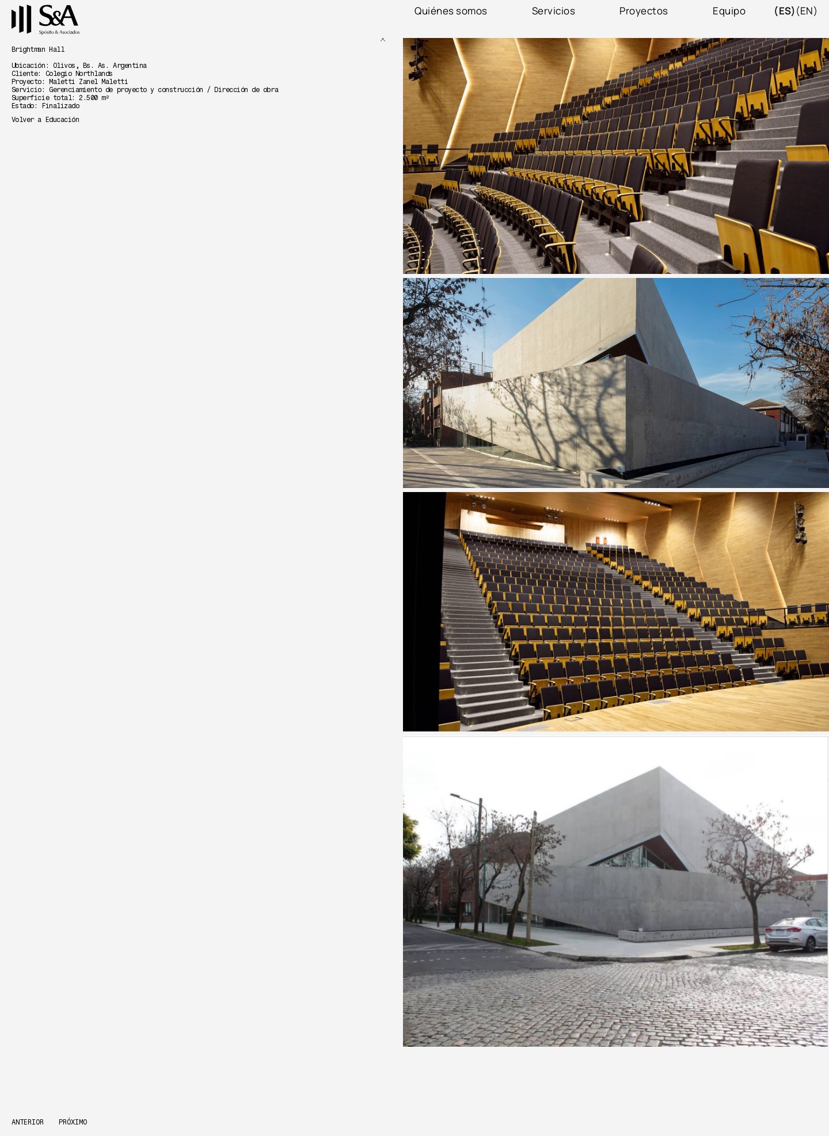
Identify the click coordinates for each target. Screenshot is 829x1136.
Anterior (28, 1122)
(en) (806, 11)
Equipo (729, 11)
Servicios (554, 11)
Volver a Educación (45, 120)
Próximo (73, 1122)
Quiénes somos (451, 11)
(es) (785, 11)
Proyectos (643, 11)
